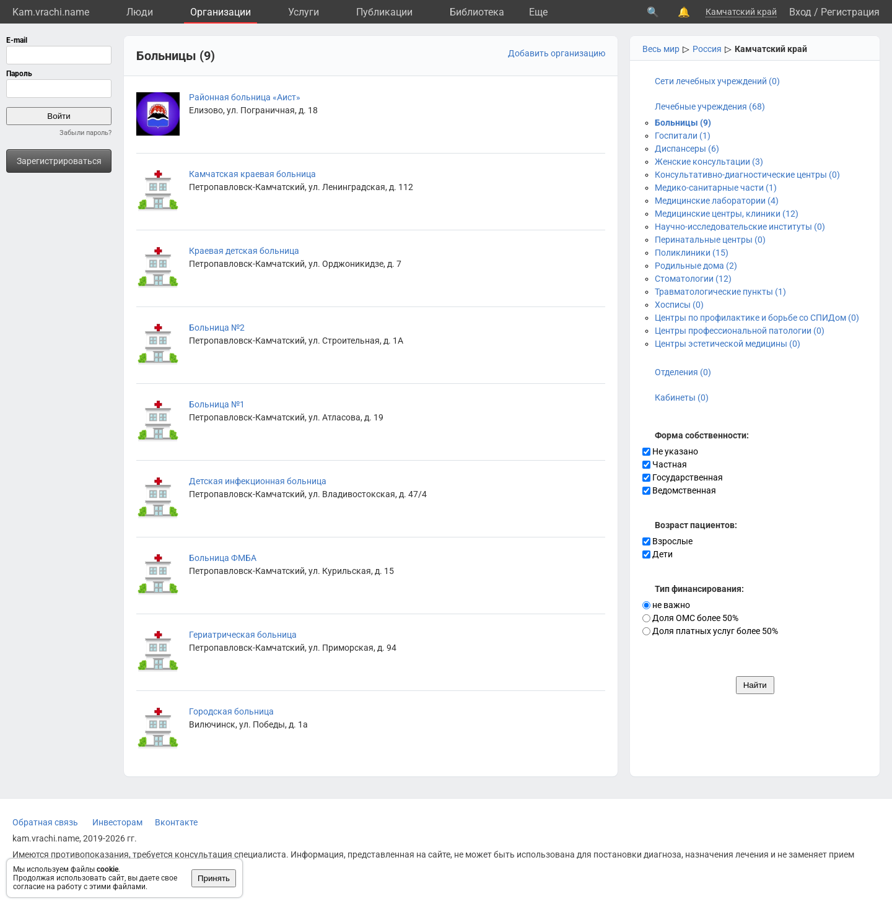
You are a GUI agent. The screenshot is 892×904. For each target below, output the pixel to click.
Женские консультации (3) (709, 162)
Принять (214, 878)
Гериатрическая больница (243, 635)
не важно (666, 605)
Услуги (303, 12)
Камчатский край (741, 12)
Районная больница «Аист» (244, 97)
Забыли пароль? (85, 133)
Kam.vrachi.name (50, 12)
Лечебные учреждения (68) (710, 106)
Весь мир (661, 49)
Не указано (670, 451)
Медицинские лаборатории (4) (717, 201)
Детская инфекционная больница (257, 481)
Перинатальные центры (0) (710, 240)
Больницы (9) (683, 123)
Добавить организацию (556, 53)
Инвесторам (117, 822)
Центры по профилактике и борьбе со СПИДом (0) (757, 318)
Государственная (682, 477)
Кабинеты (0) (682, 397)
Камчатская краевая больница (252, 174)
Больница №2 (217, 327)
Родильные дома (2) (696, 266)
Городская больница (231, 711)
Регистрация (850, 12)
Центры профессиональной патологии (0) (739, 331)
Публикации (384, 12)
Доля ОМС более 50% (690, 618)
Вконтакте (176, 822)
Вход (800, 12)
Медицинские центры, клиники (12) (726, 214)
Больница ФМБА (222, 558)
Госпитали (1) (683, 136)
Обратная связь (45, 822)
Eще (538, 12)
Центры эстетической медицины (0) (727, 344)
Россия (707, 49)
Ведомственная (679, 490)
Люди (139, 12)
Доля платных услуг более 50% (710, 631)
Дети (657, 554)
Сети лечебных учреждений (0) (717, 81)
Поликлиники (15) (691, 253)
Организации (220, 12)
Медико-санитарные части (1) (716, 188)
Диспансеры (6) (687, 149)
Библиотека (477, 12)
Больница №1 (217, 404)
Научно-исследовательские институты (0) (740, 227)
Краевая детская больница (244, 251)
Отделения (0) (683, 372)
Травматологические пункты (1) (720, 292)
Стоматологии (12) (693, 279)
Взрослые (667, 541)
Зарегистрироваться (59, 161)
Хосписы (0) (679, 305)
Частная (664, 464)
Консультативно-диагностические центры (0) (747, 175)
